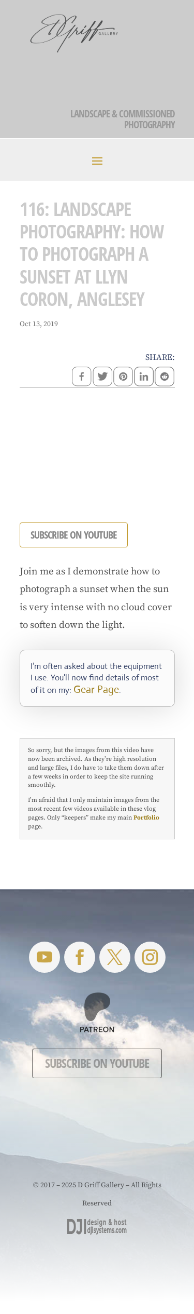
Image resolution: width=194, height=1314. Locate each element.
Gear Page (96, 689)
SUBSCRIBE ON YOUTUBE (74, 535)
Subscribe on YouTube (97, 1062)
